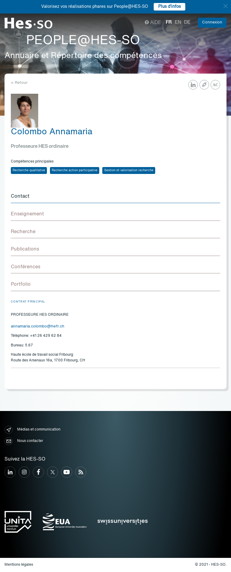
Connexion (212, 22)
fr (169, 22)
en (178, 22)
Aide (153, 22)
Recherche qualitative (29, 170)
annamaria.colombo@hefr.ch (37, 326)
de (187, 22)
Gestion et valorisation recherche (128, 170)
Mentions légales (19, 565)
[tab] (115, 196)
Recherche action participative (74, 170)
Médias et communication (32, 430)
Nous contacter (24, 441)
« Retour (19, 83)
